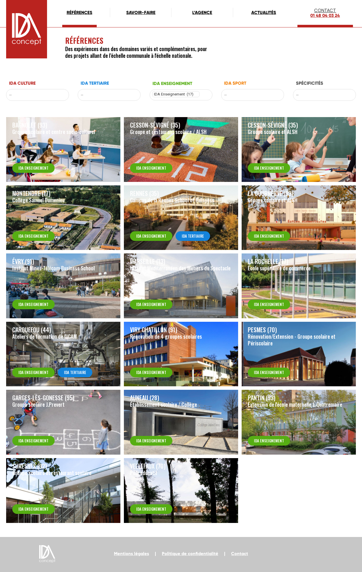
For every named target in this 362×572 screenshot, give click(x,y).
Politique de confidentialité (190, 553)
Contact (239, 553)
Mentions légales (131, 553)
